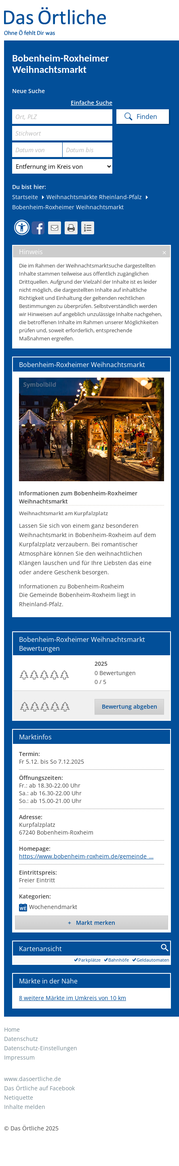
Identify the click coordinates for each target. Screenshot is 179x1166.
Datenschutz (21, 1039)
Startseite (25, 197)
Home (12, 1029)
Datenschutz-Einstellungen (40, 1048)
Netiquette (18, 1097)
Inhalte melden (24, 1107)
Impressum (19, 1057)
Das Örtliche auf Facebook (39, 1088)
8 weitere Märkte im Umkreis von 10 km (72, 998)
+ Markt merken (91, 922)
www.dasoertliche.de (32, 1079)
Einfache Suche (91, 102)
